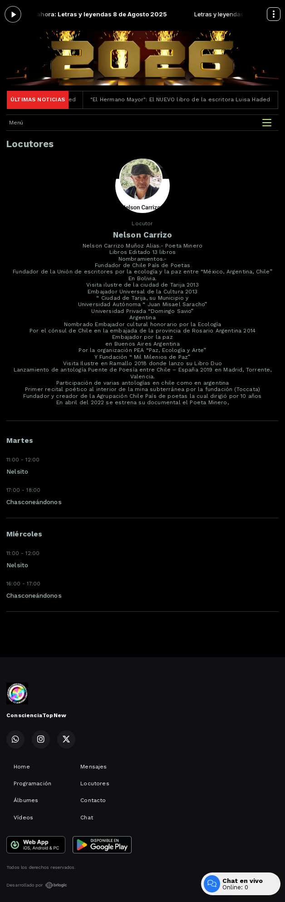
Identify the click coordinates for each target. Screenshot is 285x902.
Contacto (93, 800)
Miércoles (24, 534)
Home (22, 766)
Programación (32, 783)
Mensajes (93, 766)
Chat (86, 817)
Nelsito (17, 471)
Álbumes (26, 800)
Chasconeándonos (34, 502)
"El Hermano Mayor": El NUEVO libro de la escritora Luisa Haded (186, 99)
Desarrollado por (36, 885)
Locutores (94, 783)
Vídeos (23, 817)
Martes (19, 440)
